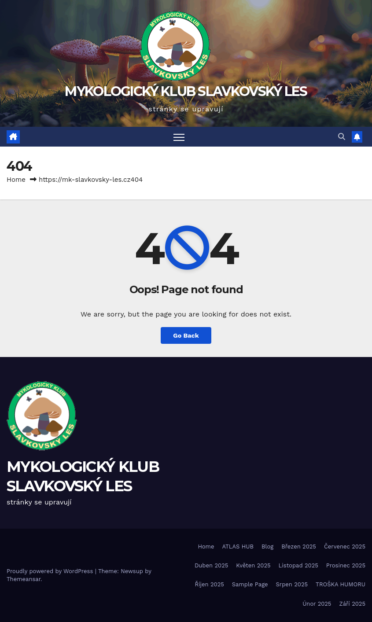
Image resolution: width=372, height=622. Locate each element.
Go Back (186, 335)
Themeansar (24, 579)
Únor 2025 (316, 603)
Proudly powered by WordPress (51, 571)
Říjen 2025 (209, 584)
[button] (341, 136)
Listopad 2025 (298, 565)
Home (16, 180)
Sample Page (250, 584)
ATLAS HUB (238, 546)
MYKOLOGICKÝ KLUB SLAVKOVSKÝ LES (186, 91)
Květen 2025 (253, 565)
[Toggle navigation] (179, 137)
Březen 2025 (298, 546)
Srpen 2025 (292, 584)
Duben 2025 (211, 565)
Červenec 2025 (344, 546)
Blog (267, 546)
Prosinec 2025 (345, 565)
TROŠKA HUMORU (340, 584)
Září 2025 (352, 603)
